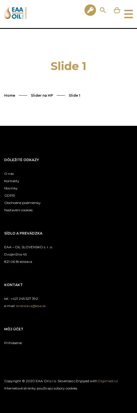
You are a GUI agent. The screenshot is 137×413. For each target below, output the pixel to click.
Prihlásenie (13, 343)
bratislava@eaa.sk (31, 306)
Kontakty (11, 181)
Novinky (11, 188)
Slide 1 (74, 95)
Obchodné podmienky (22, 203)
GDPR (9, 195)
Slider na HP (42, 95)
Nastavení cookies (18, 210)
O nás (9, 173)
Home (9, 95)
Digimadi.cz (108, 381)
